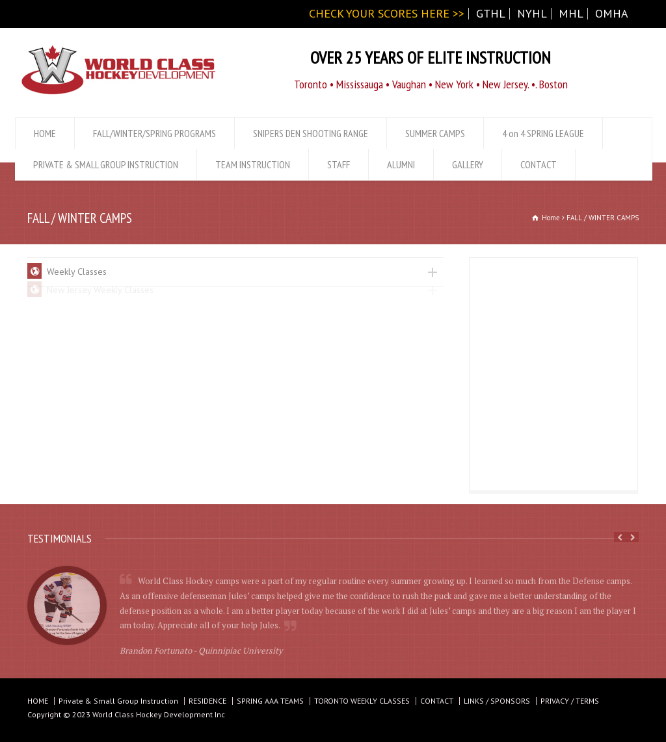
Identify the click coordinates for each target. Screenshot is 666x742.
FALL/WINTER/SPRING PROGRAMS (154, 133)
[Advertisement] (554, 374)
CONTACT (538, 164)
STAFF (338, 164)
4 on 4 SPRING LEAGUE (543, 133)
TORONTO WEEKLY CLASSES (362, 701)
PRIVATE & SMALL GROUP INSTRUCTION (105, 164)
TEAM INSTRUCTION (252, 164)
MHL (571, 13)
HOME (45, 133)
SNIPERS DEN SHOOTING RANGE (310, 133)
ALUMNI (401, 164)
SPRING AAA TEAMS (270, 701)
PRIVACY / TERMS (569, 701)
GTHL (490, 13)
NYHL (532, 13)
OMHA (611, 13)
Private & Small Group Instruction (118, 701)
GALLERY (467, 164)
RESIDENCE (207, 701)
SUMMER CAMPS (435, 133)
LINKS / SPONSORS (497, 701)
